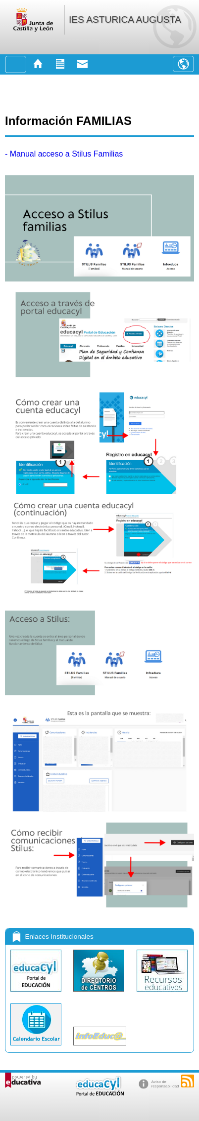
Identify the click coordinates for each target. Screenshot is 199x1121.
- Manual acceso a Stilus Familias (64, 154)
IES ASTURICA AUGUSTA (125, 19)
